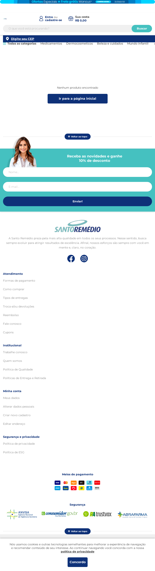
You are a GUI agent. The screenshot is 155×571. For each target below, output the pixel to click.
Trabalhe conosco (15, 352)
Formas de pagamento (19, 280)
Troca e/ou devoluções (18, 306)
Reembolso (11, 315)
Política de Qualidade (18, 369)
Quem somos (12, 361)
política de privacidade (77, 551)
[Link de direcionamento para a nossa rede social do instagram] (84, 259)
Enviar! (78, 201)
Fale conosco (12, 324)
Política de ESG (13, 452)
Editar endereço (14, 424)
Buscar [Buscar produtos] (142, 32)
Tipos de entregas (15, 298)
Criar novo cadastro (17, 415)
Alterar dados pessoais (18, 406)
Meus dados (11, 398)
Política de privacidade (19, 443)
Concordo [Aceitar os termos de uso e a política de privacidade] (78, 562)
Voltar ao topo (77, 136)
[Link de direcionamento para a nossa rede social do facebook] (71, 258)
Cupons (8, 332)
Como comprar (13, 289)
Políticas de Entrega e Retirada (24, 378)
